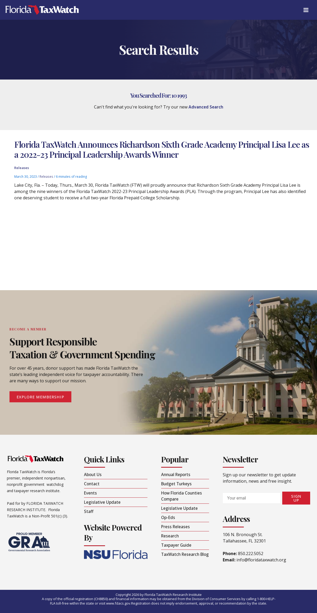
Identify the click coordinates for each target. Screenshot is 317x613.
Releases (21, 169)
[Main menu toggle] (306, 10)
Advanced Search (206, 107)
